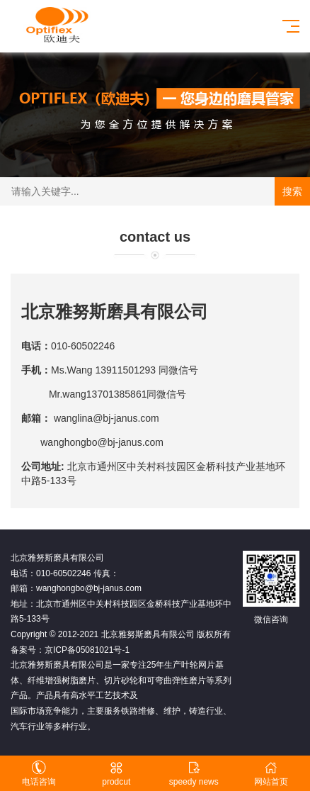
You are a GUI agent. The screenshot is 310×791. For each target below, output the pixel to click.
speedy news (194, 774)
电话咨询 (39, 774)
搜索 (292, 191)
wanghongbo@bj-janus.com (101, 442)
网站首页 (272, 774)
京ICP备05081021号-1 (87, 650)
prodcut (117, 774)
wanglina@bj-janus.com (108, 418)
